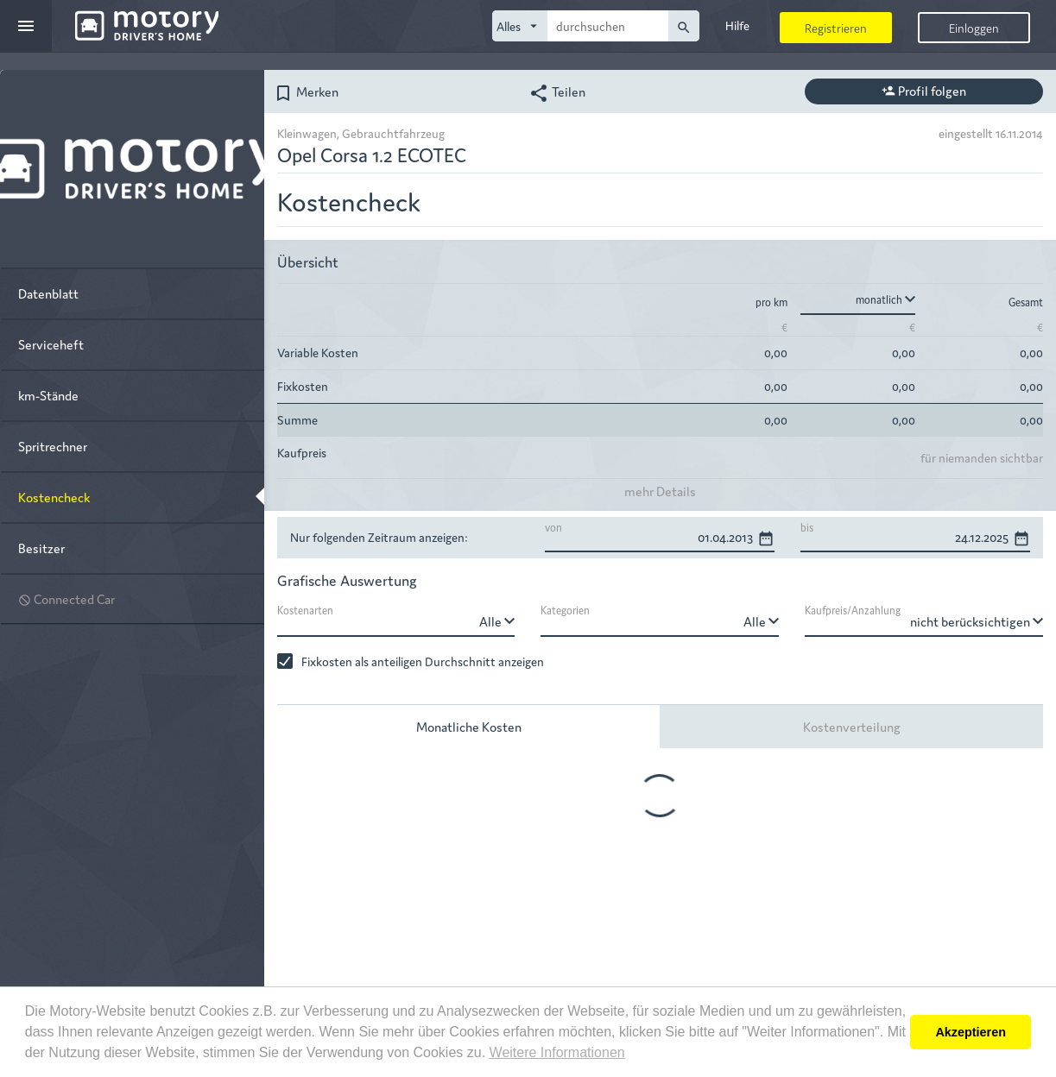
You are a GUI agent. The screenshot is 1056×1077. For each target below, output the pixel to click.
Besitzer (41, 547)
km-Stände (48, 395)
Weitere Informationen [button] (557, 1052)
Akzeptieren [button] (970, 1032)
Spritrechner (52, 446)
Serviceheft (51, 344)
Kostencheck (54, 496)
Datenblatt (48, 293)
